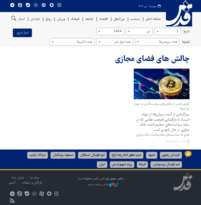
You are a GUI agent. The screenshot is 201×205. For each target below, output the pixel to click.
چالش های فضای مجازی (152, 59)
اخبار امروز (22, 33)
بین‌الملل (119, 19)
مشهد (151, 155)
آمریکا (142, 164)
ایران (102, 164)
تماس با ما (18, 178)
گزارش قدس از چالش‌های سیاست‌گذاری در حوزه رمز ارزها (161, 106)
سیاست (135, 19)
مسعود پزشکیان (63, 155)
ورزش (61, 19)
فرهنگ (75, 19)
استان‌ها (19, 19)
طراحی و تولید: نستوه (103, 184)
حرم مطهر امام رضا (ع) (126, 155)
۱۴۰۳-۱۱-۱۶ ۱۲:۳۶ (175, 142)
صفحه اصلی (153, 19)
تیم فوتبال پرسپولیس (166, 164)
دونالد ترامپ (37, 155)
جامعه (89, 19)
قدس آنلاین (179, 13)
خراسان (35, 19)
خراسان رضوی (171, 155)
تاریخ (186, 31)
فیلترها (185, 42)
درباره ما (34, 178)
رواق (48, 19)
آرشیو (12, 183)
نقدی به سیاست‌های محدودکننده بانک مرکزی (162, 135)
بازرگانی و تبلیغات (32, 183)
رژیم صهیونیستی (122, 164)
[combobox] (168, 31)
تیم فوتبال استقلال (92, 155)
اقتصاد (103, 19)
